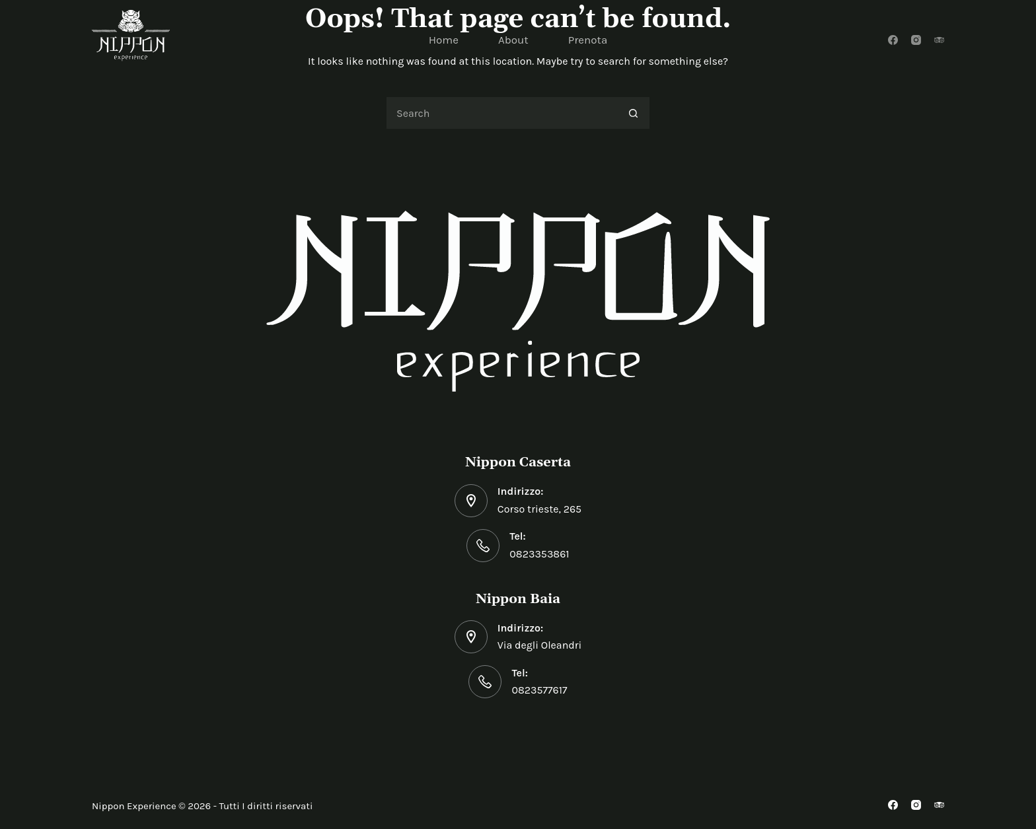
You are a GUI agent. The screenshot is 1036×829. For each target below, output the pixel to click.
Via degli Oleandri (540, 645)
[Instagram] (916, 40)
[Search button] (633, 112)
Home (444, 39)
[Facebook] (893, 40)
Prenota (588, 39)
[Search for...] (501, 112)
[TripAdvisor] (939, 40)
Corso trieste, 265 (539, 509)
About (513, 39)
